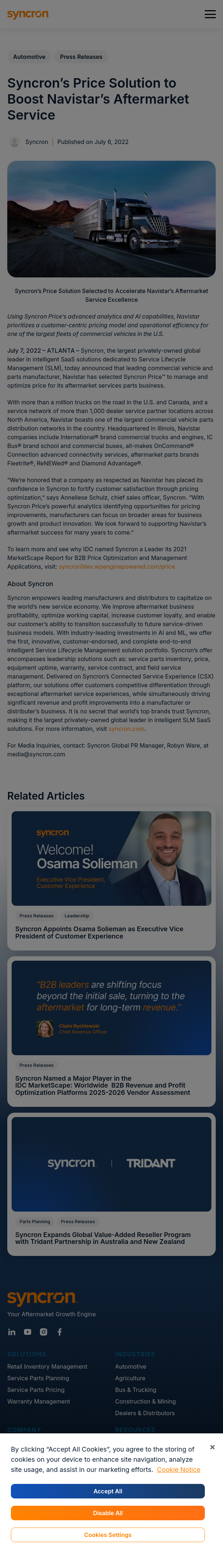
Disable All (107, 1513)
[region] (111, 1493)
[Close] (212, 1447)
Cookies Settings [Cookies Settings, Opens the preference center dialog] (108, 1534)
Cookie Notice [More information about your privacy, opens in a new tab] (178, 1469)
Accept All (107, 1491)
